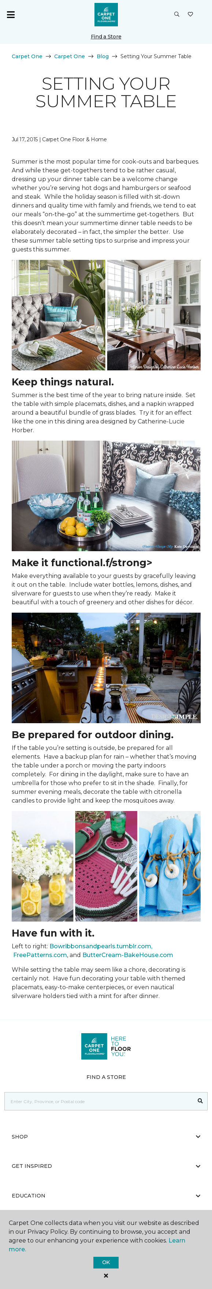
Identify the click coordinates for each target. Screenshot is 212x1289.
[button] (177, 15)
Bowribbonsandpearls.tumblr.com (100, 946)
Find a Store (106, 36)
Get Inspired (106, 1166)
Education (106, 1195)
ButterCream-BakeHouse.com (127, 955)
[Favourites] (190, 15)
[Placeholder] (99, 1101)
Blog (103, 56)
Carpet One (27, 56)
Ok (106, 1262)
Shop (106, 1136)
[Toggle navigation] (10, 14)
